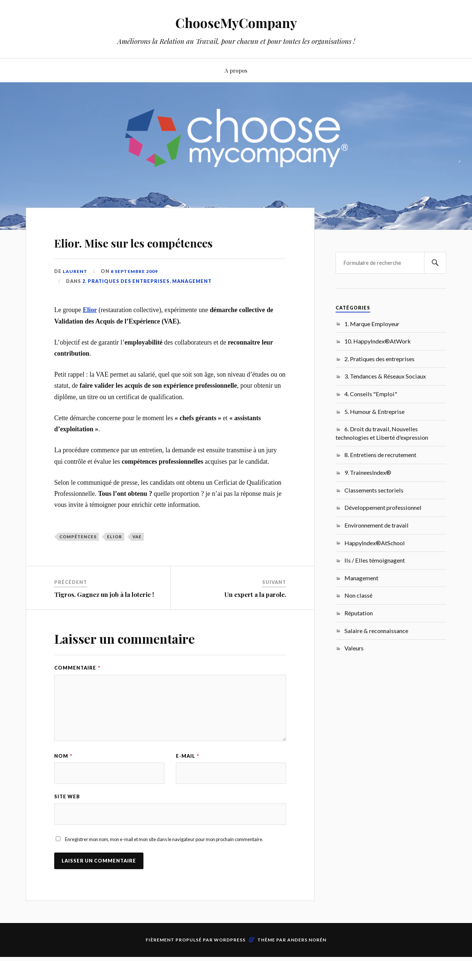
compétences (78, 557)
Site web (67, 819)
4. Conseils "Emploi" (370, 393)
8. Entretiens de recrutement (380, 454)
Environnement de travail (376, 525)
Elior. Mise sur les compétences (121, 251)
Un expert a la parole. (255, 615)
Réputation (358, 612)
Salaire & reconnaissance (376, 630)
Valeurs (354, 647)
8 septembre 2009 (136, 292)
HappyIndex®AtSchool (374, 542)
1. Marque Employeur (371, 323)
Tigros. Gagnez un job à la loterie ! (104, 615)
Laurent (75, 292)
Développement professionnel (382, 507)
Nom (63, 777)
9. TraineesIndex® (367, 472)
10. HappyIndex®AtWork (377, 341)
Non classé (358, 595)
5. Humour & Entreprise (374, 411)
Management (192, 302)
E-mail (187, 777)
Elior (90, 331)
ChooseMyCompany (236, 22)
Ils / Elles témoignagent (374, 560)
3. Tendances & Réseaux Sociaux (385, 376)
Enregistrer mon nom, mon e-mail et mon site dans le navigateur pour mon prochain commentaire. (164, 862)
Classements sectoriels (373, 490)
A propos (236, 70)
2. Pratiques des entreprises (126, 302)
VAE (137, 557)
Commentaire (77, 689)
